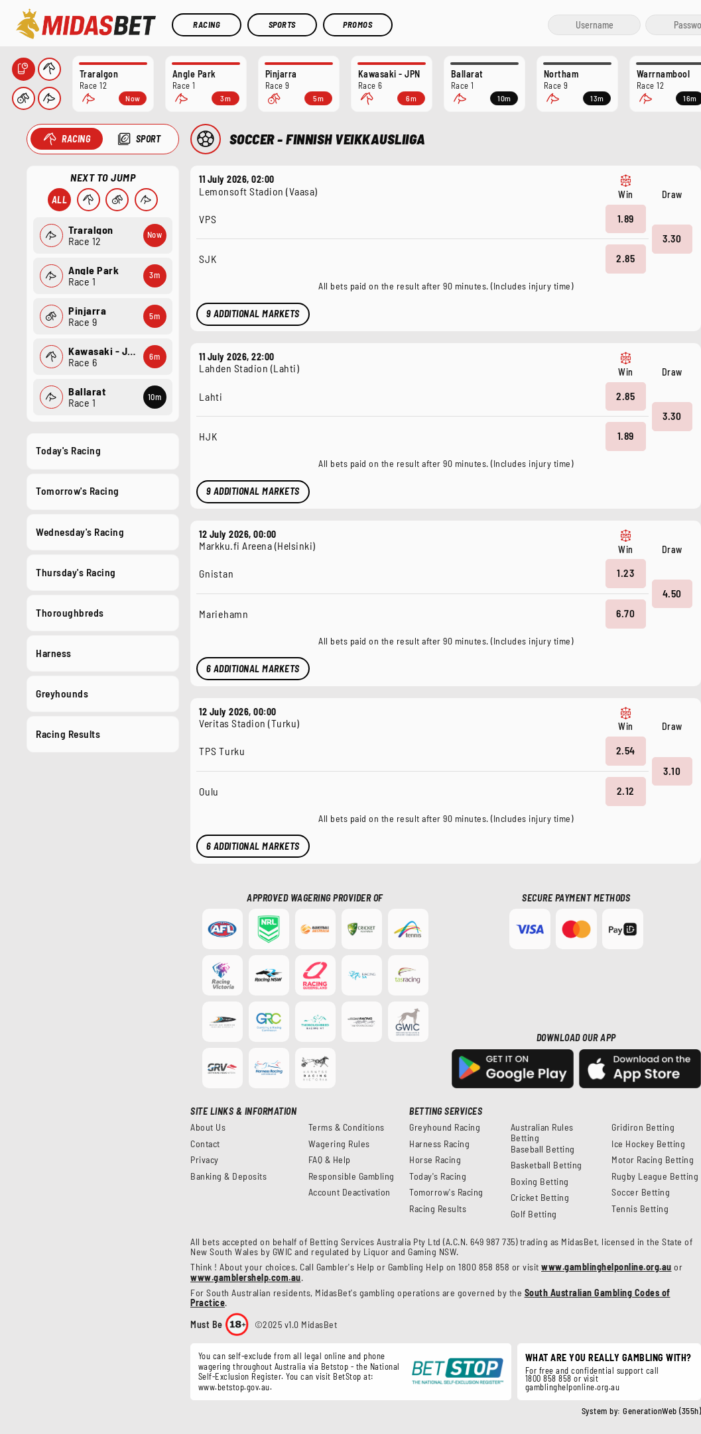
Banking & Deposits (228, 1176)
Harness (54, 652)
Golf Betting (534, 1214)
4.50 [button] (672, 593)
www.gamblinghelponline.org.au (606, 1266)
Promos (357, 24)
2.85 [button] (625, 258)
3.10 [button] (671, 770)
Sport (147, 138)
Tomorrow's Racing (77, 491)
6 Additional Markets (253, 668)
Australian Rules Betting (542, 1132)
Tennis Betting (640, 1209)
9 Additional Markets (253, 313)
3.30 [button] (672, 238)
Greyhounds (62, 693)
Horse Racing (435, 1159)
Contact (205, 1144)
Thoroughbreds (70, 612)
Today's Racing (68, 450)
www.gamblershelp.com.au (245, 1277)
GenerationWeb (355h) (662, 1411)
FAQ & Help (329, 1159)
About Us (207, 1127)
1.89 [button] (625, 218)
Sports (282, 24)
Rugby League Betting (654, 1176)
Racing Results (68, 734)
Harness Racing (439, 1144)
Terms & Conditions (346, 1127)
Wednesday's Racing (80, 531)
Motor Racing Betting (652, 1159)
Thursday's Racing (76, 572)
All (59, 199)
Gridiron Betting (642, 1127)
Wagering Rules (339, 1144)
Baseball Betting (543, 1149)
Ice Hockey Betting (648, 1144)
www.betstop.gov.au (234, 1387)
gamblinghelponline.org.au (572, 1387)
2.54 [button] (625, 750)
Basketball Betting (546, 1165)
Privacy (204, 1159)
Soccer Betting (640, 1192)
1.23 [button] (625, 573)
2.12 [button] (626, 791)
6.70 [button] (625, 613)
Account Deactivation (349, 1192)
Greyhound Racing (444, 1127)
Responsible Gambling (351, 1176)
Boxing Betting (540, 1181)
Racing (206, 24)
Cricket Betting (540, 1197)
